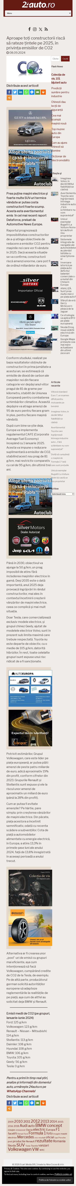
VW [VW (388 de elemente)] (35, 1149)
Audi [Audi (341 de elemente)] (23, 1125)
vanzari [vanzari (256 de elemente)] (43, 1145)
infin (62, 1164)
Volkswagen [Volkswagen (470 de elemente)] (20, 1149)
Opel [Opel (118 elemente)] (56, 1138)
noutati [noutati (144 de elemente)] (42, 1137)
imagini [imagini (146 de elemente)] (56, 1134)
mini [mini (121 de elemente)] (36, 1138)
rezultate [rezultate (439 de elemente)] (43, 1140)
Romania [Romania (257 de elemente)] (59, 1141)
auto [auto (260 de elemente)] (31, 1126)
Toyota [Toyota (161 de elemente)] (34, 1145)
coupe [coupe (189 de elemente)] (11, 1129)
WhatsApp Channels (20, 1091)
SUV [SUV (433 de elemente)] (20, 1145)
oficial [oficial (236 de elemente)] (50, 1137)
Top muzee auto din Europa (58, 133)
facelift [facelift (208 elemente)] (12, 1133)
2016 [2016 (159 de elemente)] (10, 1126)
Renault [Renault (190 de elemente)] (30, 1141)
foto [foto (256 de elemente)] (49, 1133)
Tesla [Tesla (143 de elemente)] (27, 1146)
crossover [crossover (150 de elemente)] (21, 1130)
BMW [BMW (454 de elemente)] (40, 1125)
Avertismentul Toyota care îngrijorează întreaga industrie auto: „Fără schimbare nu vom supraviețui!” (60, 438)
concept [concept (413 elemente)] (54, 1125)
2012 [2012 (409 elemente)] (35, 1121)
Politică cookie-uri (63, 1174)
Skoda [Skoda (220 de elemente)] (12, 1145)
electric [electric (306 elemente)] (39, 1129)
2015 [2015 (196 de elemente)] (60, 1121)
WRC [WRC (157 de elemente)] (42, 1150)
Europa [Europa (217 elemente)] (50, 1129)
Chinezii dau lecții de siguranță (58, 105)
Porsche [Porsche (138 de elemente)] (62, 1138)
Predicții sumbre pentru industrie (60, 92)
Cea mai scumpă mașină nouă (58, 119)
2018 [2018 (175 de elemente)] (16, 1126)
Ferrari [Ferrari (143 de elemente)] (20, 1134)
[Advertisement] (63, 367)
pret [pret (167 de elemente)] (10, 1141)
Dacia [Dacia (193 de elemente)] (29, 1129)
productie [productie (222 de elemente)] (19, 1141)
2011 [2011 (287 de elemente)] (26, 1121)
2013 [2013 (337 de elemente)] (45, 1121)
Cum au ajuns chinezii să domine (59, 146)
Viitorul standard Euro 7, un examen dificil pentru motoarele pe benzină (60, 399)
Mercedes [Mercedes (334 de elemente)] (25, 1137)
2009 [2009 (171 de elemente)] (11, 1121)
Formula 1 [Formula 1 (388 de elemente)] (37, 1133)
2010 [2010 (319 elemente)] (18, 1121)
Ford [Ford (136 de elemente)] (26, 1134)
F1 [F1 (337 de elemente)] (58, 1129)
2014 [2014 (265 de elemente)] (53, 1121)
